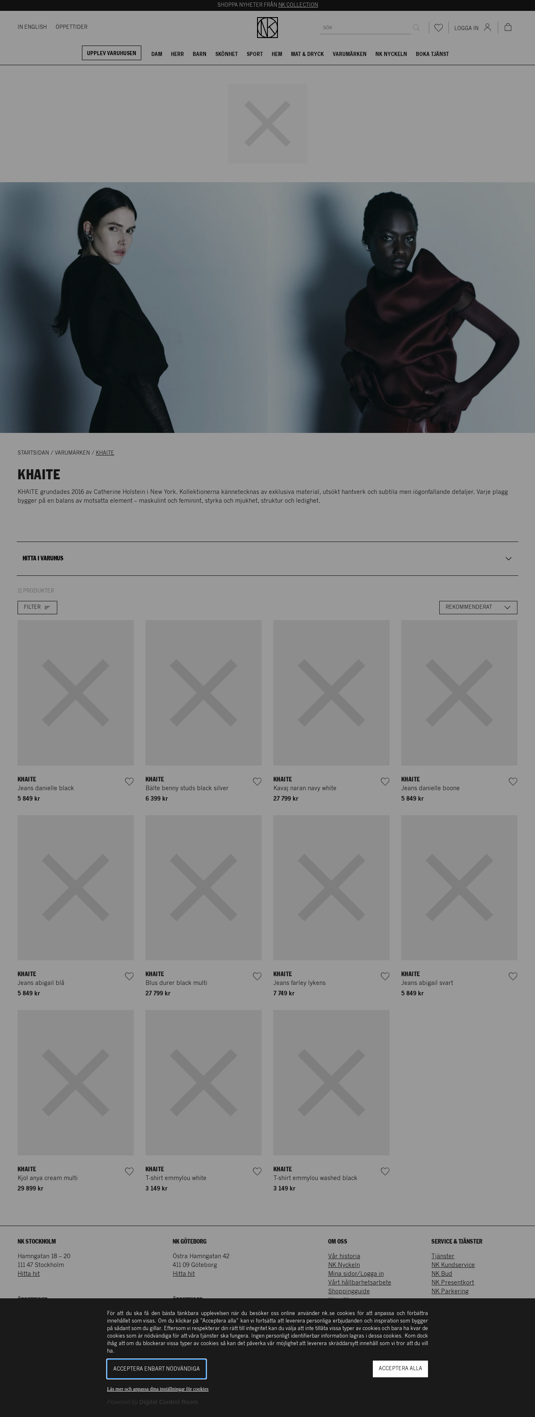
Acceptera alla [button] (400, 1368)
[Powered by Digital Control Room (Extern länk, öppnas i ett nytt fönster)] (152, 1402)
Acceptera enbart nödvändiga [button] (156, 1369)
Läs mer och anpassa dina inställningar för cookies (158, 1389)
